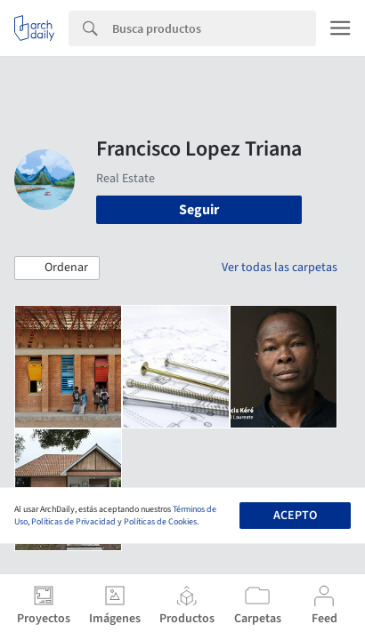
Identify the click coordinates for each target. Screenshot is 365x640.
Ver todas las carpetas (279, 267)
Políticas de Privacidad (73, 522)
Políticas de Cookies (160, 522)
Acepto (295, 515)
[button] (57, 268)
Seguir (199, 210)
